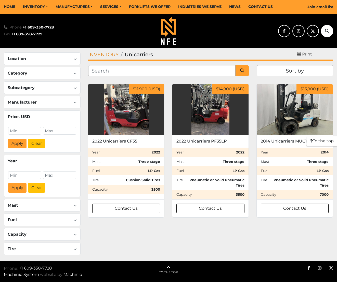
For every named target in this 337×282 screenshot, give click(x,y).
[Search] (327, 31)
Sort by (295, 71)
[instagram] (298, 31)
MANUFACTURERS (73, 6)
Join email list (320, 7)
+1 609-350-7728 (38, 27)
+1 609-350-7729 (26, 34)
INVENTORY (34, 6)
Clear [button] (36, 143)
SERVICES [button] (109, 6)
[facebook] (284, 31)
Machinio (72, 274)
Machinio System (21, 274)
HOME (9, 6)
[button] (35, 6)
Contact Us (126, 208)
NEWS (235, 6)
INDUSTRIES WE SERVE (200, 6)
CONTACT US (260, 6)
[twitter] (313, 31)
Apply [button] (17, 143)
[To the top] (321, 141)
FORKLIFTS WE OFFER (150, 6)
